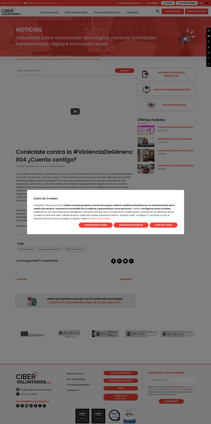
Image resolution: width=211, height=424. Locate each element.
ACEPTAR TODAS (163, 225)
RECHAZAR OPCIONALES (131, 225)
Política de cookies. (100, 218)
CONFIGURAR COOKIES (95, 225)
